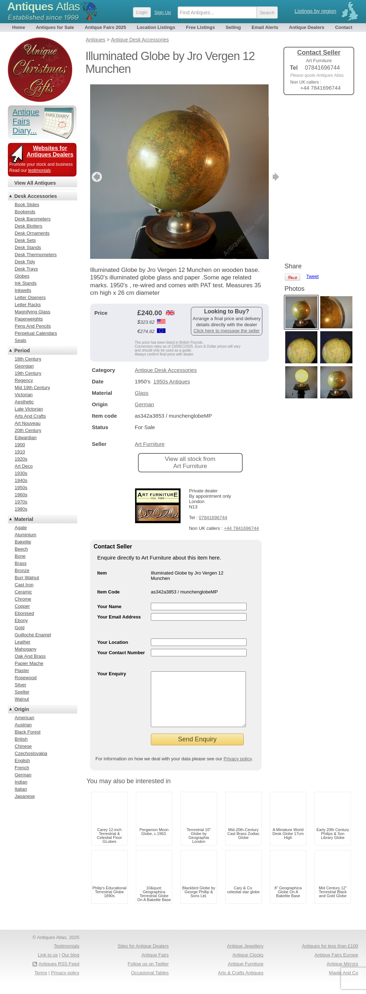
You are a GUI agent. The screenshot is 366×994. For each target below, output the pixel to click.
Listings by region (315, 11)
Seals (20, 340)
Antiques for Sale (55, 27)
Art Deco (24, 466)
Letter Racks (28, 304)
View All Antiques (35, 183)
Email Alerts (265, 27)
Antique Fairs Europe (336, 965)
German (144, 404)
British (21, 739)
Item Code (108, 592)
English (22, 760)
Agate (21, 527)
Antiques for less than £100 (330, 956)
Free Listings (200, 27)
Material (23, 519)
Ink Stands (25, 283)
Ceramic (23, 592)
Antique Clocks (247, 965)
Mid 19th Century (32, 387)
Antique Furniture (245, 974)
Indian (21, 782)
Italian (21, 789)
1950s (21, 487)
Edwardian (25, 437)
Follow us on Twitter (148, 974)
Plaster (22, 670)
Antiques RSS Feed (59, 974)
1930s (21, 473)
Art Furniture (149, 444)
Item (102, 573)
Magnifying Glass (32, 311)
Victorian (24, 394)
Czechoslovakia (31, 753)
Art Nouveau (27, 423)
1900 (20, 444)
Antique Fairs (155, 965)
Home (18, 27)
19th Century (28, 373)
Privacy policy (237, 769)
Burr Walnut (27, 577)
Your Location (112, 642)
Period (22, 350)
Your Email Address (119, 617)
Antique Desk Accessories (166, 370)
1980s (21, 509)
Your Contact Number (121, 652)
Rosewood (25, 677)
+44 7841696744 (241, 528)
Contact (343, 27)
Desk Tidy (25, 261)
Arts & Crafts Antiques (240, 983)
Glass (141, 393)
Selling (233, 27)
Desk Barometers (32, 219)
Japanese (25, 796)
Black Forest (27, 732)
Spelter (22, 692)
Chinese (23, 746)
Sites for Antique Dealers (143, 956)
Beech (21, 549)
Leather (22, 642)
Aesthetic (24, 401)
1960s (21, 494)
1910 (20, 451)
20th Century (28, 430)
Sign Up (162, 12)
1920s (21, 459)
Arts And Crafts (30, 416)
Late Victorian (29, 409)
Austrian (23, 724)
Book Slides (27, 204)
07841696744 (213, 517)
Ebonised (24, 613)
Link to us (48, 965)
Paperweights (29, 319)
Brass (20, 563)
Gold (19, 627)
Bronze (22, 570)
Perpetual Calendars (36, 333)
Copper (22, 606)
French (22, 767)
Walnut (22, 699)
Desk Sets (25, 240)
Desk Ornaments (32, 233)
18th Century (28, 359)
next (263, 177)
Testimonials (66, 956)
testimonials (39, 170)
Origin (21, 709)
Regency (24, 380)
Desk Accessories (35, 196)
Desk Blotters (28, 226)
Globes (22, 276)
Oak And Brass (30, 656)
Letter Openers (30, 297)
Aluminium (25, 534)
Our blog (70, 965)
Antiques (43, 6)
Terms (41, 983)
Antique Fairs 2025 (105, 27)
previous (96, 177)
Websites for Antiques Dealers (50, 151)
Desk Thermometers (36, 254)
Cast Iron (24, 584)
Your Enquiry (111, 673)
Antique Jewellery (245, 956)
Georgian (24, 366)
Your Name (109, 606)
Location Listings (156, 27)
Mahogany (25, 649)
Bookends (25, 211)
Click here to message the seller (227, 330)
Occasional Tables (150, 983)
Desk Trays (26, 269)
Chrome (23, 599)
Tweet (312, 112)
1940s (21, 480)
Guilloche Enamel (33, 634)
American (24, 717)
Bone (20, 556)
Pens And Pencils (33, 326)
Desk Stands (28, 247)
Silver (20, 684)
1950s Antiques (171, 381)
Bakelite (23, 542)
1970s (21, 502)
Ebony (21, 620)
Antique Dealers (307, 27)
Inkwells (23, 290)
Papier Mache (29, 663)
